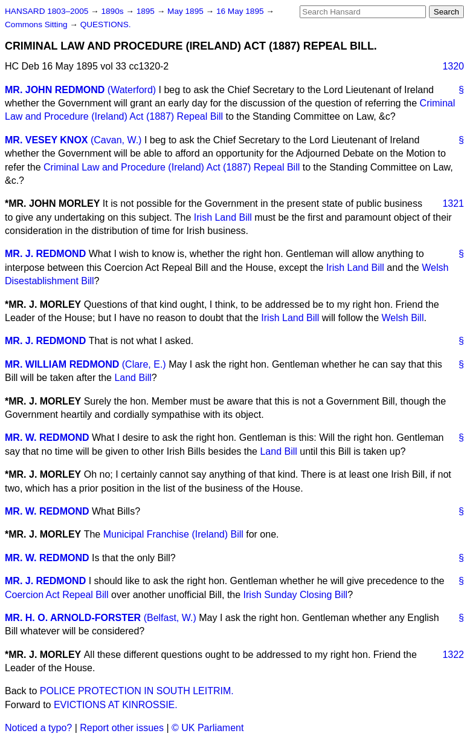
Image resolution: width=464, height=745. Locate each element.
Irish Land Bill (223, 217)
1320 (453, 66)
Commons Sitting (37, 24)
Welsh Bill (403, 318)
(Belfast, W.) (170, 618)
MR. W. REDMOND (47, 437)
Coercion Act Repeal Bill (57, 595)
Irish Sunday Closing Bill (295, 595)
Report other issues (122, 728)
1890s (113, 11)
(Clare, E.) (144, 364)
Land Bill (132, 377)
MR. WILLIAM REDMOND (62, 364)
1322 (453, 654)
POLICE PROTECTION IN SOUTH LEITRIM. (137, 691)
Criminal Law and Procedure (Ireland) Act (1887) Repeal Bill (172, 167)
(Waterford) (132, 90)
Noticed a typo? (38, 728)
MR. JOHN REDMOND (55, 90)
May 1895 (186, 11)
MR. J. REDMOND (45, 254)
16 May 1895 (241, 11)
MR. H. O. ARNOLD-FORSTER (73, 618)
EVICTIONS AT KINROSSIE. (116, 705)
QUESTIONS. (105, 24)
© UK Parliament (207, 728)
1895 (147, 11)
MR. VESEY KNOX (46, 140)
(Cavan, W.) (116, 140)
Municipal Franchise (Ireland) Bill (173, 534)
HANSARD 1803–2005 (46, 11)
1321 (453, 203)
